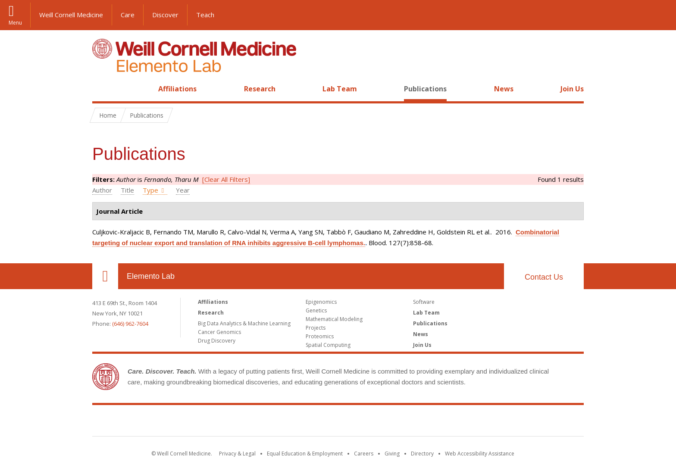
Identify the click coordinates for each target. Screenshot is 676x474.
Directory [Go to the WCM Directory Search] (422, 453)
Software (424, 302)
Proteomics (320, 336)
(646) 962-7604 (130, 323)
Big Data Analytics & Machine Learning (244, 323)
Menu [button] (15, 22)
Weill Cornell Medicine (71, 14)
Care (128, 14)
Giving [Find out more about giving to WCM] (392, 453)
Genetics (316, 310)
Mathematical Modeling (334, 319)
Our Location (105, 276)
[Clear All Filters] (226, 179)
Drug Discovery (216, 340)
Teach (205, 14)
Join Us (572, 89)
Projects (315, 327)
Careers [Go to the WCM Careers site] (363, 453)
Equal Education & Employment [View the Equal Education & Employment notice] (305, 453)
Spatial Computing (328, 345)
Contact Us (544, 277)
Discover (165, 14)
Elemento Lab (151, 276)
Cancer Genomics (219, 332)
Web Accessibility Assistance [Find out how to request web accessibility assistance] (479, 453)
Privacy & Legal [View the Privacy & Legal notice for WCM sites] (237, 453)
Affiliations (177, 89)
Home (102, 89)
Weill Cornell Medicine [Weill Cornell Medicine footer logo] (338, 422)
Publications (425, 89)
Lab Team (339, 89)
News (503, 89)
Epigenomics (321, 302)
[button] (661, 15)
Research (259, 89)
